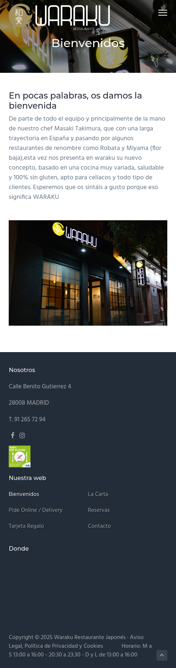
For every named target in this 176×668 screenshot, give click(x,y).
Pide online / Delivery (35, 510)
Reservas (99, 510)
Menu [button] (159, 12)
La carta (98, 494)
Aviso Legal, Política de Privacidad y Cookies (76, 642)
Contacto (99, 526)
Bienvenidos (24, 494)
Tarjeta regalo (26, 526)
